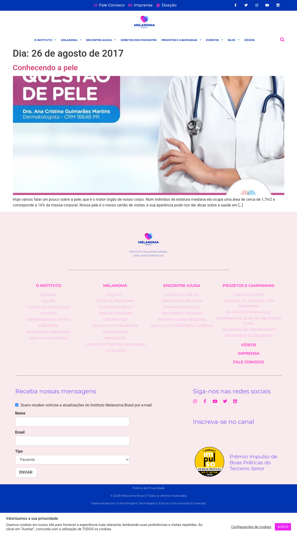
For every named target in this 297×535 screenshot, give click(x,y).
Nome (20, 413)
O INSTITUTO (45, 40)
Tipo (19, 451)
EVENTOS (214, 40)
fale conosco (248, 362)
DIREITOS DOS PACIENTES (139, 40)
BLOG (234, 40)
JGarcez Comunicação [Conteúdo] (182, 503)
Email (20, 432)
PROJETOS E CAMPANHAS (181, 40)
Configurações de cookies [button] (251, 527)
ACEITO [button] (283, 527)
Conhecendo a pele (45, 67)
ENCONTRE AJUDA (101, 40)
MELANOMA (70, 40)
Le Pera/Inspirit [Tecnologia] (135, 503)
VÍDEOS (249, 40)
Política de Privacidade (148, 488)
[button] (282, 40)
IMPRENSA (248, 353)
